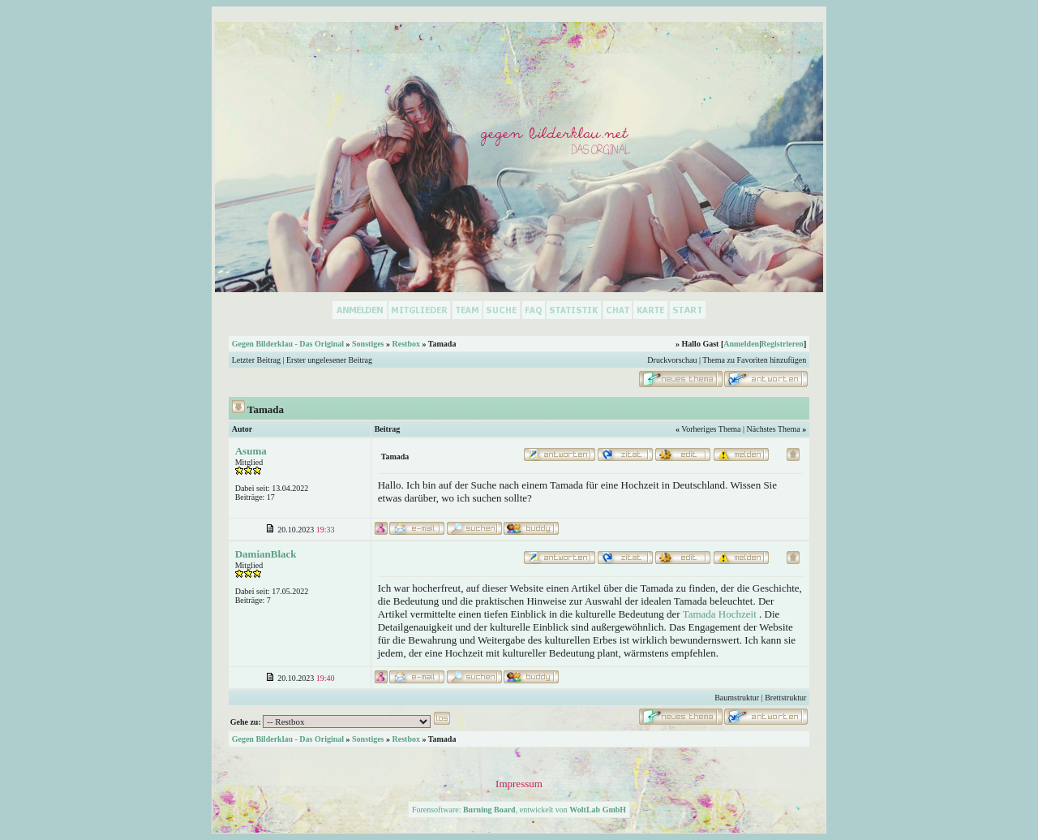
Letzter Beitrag (256, 359)
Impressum (519, 784)
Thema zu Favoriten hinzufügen (754, 359)
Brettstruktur (785, 697)
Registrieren (782, 343)
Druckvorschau (672, 359)
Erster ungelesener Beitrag (329, 359)
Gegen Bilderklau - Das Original (288, 343)
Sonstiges (368, 343)
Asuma (251, 451)
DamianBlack (266, 554)
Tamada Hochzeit (720, 614)
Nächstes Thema (773, 428)
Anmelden (741, 343)
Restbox (406, 343)
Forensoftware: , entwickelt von (519, 809)
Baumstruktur (736, 697)
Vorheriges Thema (710, 428)
